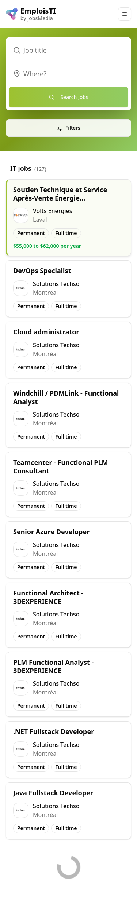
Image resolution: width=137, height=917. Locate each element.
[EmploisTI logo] (31, 14)
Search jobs (68, 96)
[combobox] (68, 73)
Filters (68, 127)
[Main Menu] (124, 14)
